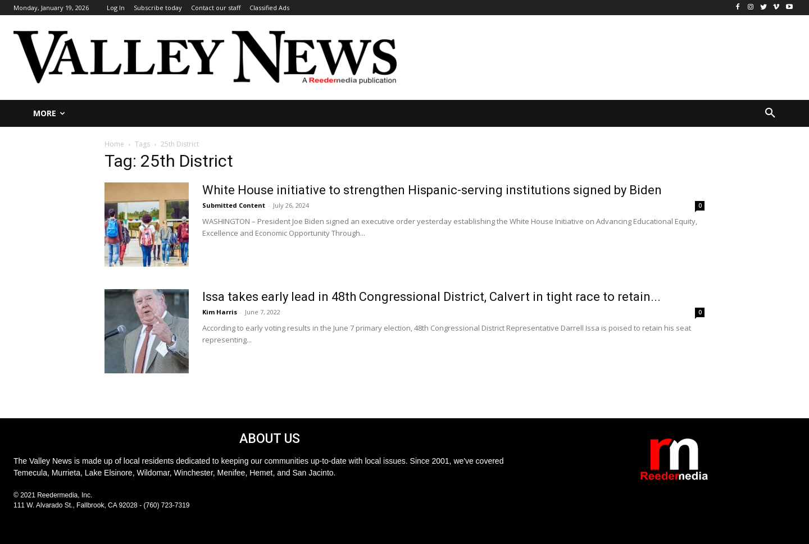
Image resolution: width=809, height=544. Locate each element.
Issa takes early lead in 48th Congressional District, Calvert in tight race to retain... (431, 297)
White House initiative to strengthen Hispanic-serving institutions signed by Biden (432, 190)
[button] (770, 113)
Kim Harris (219, 312)
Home (114, 144)
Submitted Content (233, 205)
